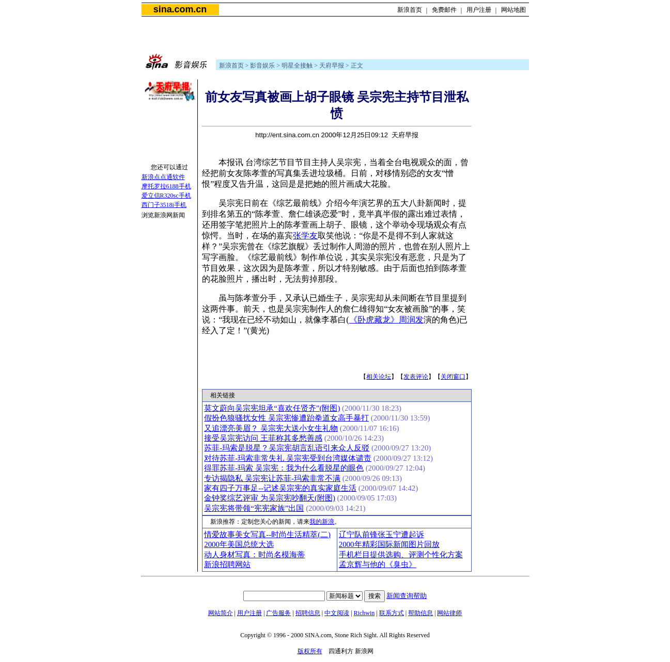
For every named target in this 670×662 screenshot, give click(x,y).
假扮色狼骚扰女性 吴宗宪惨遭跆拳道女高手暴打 (286, 418)
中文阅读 (336, 613)
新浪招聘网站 (227, 564)
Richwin (364, 613)
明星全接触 (297, 65)
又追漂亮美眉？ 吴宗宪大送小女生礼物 (271, 428)
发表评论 (415, 376)
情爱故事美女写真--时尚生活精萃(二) (267, 534)
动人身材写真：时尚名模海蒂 (254, 555)
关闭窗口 (453, 376)
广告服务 (278, 613)
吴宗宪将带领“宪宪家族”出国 (254, 508)
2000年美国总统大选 (239, 544)
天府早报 (331, 65)
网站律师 (449, 613)
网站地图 (513, 9)
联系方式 (391, 613)
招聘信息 (307, 613)
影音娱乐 (262, 65)
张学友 (305, 235)
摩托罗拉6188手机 (166, 186)
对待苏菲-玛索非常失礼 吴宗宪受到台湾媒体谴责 (287, 458)
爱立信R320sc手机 (166, 195)
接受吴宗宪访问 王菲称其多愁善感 (263, 438)
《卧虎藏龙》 (374, 319)
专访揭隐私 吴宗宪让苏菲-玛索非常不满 (272, 478)
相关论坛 (378, 376)
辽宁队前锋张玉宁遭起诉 (381, 534)
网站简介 (220, 613)
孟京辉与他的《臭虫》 (377, 564)
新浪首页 (409, 9)
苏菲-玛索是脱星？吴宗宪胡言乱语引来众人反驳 (286, 448)
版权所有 (310, 651)
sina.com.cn (180, 9)
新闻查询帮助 (406, 596)
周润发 (411, 319)
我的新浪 (321, 521)
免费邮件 (444, 9)
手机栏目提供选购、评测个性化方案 (401, 555)
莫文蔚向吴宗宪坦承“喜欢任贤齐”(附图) (272, 408)
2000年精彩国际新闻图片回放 (389, 544)
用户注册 (478, 9)
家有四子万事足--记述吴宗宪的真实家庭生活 (280, 488)
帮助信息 (420, 613)
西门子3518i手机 (164, 204)
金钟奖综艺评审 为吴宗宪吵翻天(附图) (269, 498)
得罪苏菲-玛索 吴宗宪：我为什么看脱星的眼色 (284, 468)
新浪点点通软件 (163, 177)
